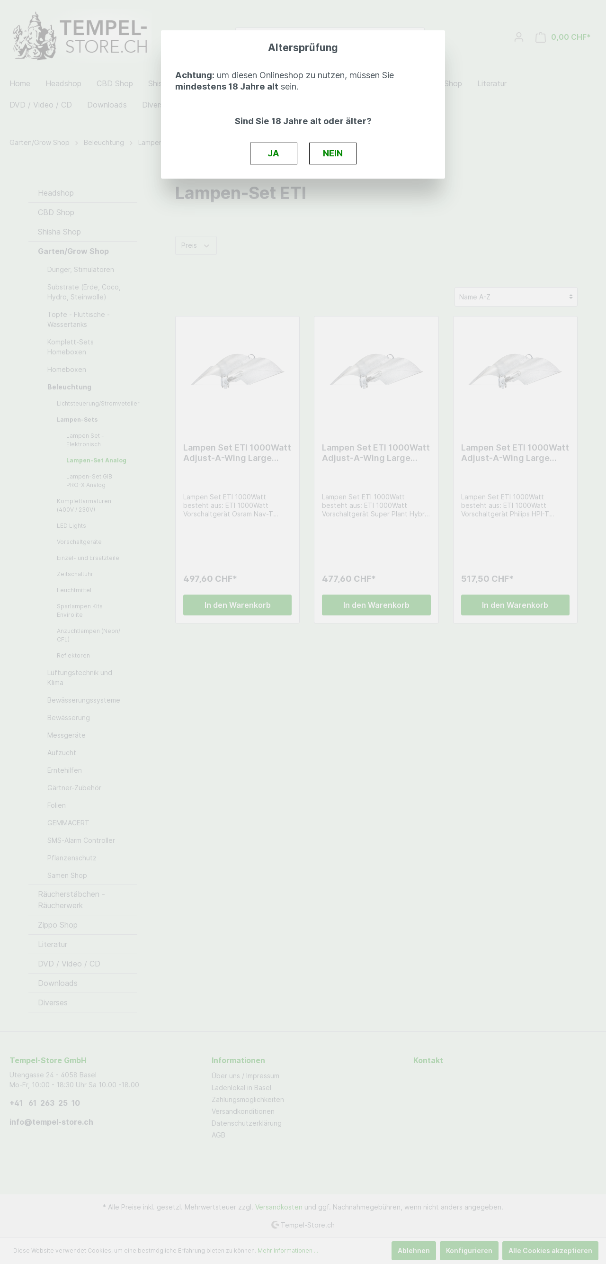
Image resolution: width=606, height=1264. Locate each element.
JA (273, 153)
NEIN (333, 153)
